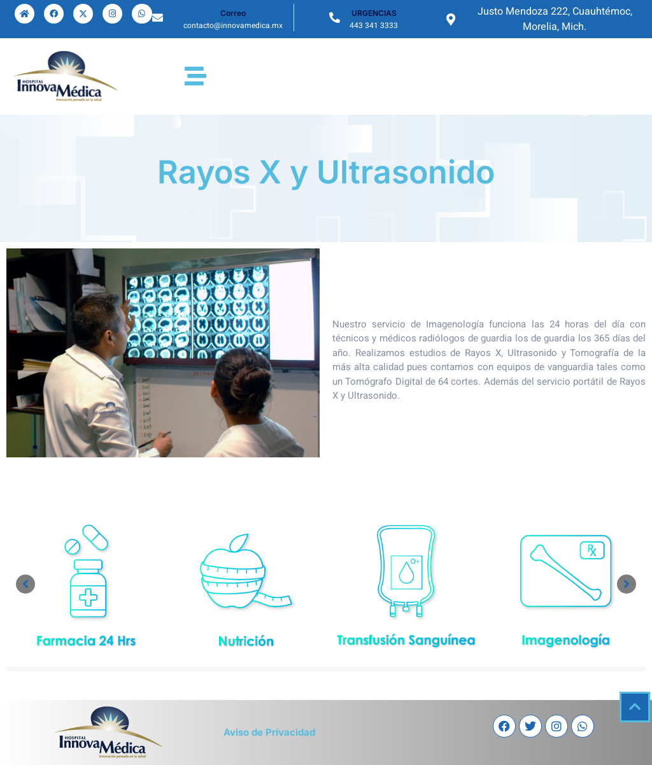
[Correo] (157, 17)
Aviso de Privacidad (269, 732)
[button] (25, 584)
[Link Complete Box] (86, 585)
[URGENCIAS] (334, 17)
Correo (233, 13)
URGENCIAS (374, 13)
